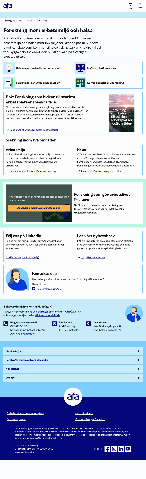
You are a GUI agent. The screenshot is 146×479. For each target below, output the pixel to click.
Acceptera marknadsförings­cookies (38, 219)
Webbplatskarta (84, 432)
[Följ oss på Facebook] (107, 467)
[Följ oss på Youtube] (127, 467)
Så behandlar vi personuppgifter (25, 432)
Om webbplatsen (16, 438)
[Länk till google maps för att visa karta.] (113, 348)
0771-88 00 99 (18, 344)
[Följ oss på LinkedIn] (121, 467)
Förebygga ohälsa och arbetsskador (19, 20)
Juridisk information (25, 470)
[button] (39, 214)
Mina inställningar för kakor (90, 438)
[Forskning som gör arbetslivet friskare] (107, 208)
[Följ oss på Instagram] (114, 467)
